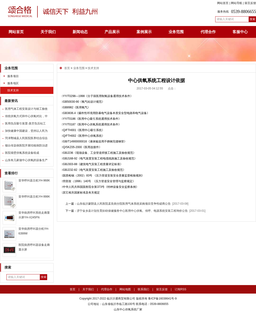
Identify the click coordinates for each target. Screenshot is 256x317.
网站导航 (236, 3)
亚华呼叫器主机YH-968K (34, 180)
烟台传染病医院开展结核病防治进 (26, 145)
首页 (67, 68)
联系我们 (143, 289)
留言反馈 (250, 3)
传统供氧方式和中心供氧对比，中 (26, 116)
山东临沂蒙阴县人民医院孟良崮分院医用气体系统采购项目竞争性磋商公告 (124, 203)
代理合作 (208, 32)
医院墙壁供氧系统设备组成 (22, 152)
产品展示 (112, 32)
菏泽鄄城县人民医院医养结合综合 (26, 138)
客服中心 (240, 32)
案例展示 (144, 32)
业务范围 (176, 32)
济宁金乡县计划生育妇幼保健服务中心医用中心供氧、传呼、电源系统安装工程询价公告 (132, 210)
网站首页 (223, 3)
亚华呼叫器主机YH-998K (34, 196)
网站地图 (125, 289)
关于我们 (48, 32)
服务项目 (13, 76)
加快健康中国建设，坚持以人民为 (26, 130)
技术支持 (13, 90)
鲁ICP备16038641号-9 (162, 298)
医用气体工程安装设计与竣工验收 (26, 108)
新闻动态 (80, 32)
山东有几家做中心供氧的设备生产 (26, 160)
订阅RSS (180, 289)
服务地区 (13, 83)
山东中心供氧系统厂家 (128, 309)
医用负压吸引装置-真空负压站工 (25, 123)
